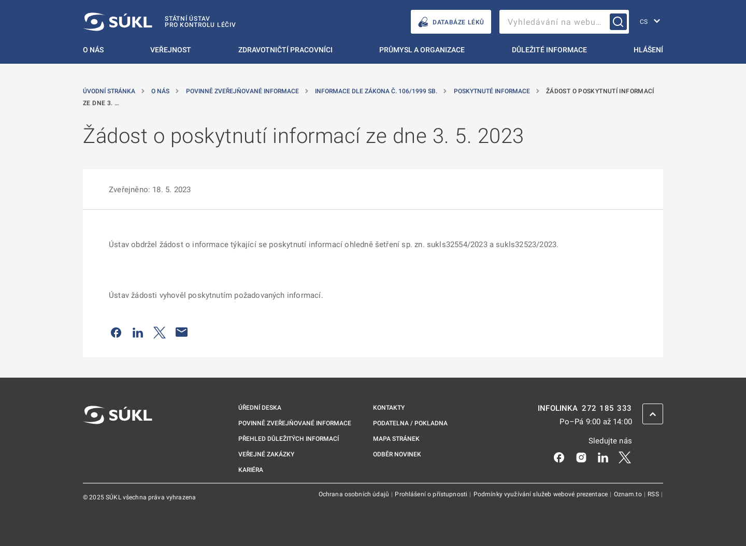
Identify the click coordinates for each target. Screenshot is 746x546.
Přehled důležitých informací (288, 438)
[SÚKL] (159, 22)
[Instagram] (581, 457)
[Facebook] (559, 457)
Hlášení (648, 50)
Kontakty (389, 407)
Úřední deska (259, 407)
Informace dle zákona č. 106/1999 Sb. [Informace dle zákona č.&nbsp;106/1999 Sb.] (377, 91)
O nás (93, 50)
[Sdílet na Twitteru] (159, 332)
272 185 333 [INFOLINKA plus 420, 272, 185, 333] (607, 408)
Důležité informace (549, 50)
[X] (625, 457)
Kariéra (250, 469)
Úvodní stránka (110, 91)
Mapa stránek (396, 438)
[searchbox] (564, 22)
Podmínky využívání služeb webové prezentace (542, 494)
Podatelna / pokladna (410, 423)
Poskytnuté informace (493, 91)
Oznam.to (628, 494)
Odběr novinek (397, 454)
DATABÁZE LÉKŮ (451, 22)
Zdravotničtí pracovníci (285, 50)
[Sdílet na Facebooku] (116, 332)
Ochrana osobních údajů (355, 494)
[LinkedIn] (603, 457)
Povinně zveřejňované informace (243, 91)
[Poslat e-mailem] (182, 332)
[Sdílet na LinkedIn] (138, 332)
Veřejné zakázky (266, 454)
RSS (654, 494)
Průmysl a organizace (422, 50)
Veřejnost (170, 50)
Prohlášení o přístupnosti (432, 494)
